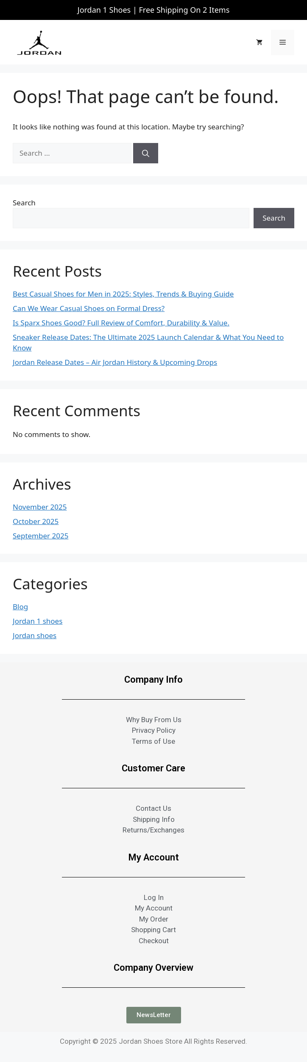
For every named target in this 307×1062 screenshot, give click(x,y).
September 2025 (40, 536)
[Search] (145, 153)
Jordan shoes (34, 635)
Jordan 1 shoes (37, 621)
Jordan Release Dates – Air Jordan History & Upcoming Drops (115, 362)
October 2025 (36, 521)
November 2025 (40, 507)
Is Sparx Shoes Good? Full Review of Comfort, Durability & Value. (121, 323)
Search (24, 202)
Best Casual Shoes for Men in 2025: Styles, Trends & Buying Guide (123, 294)
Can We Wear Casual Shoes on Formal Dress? (89, 308)
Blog (20, 606)
